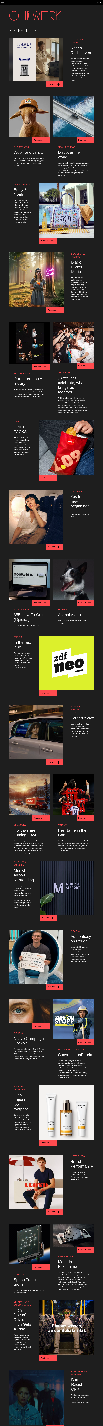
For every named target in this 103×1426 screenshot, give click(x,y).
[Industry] (33, 30)
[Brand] (12, 30)
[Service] (22, 30)
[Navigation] (2, 2)
